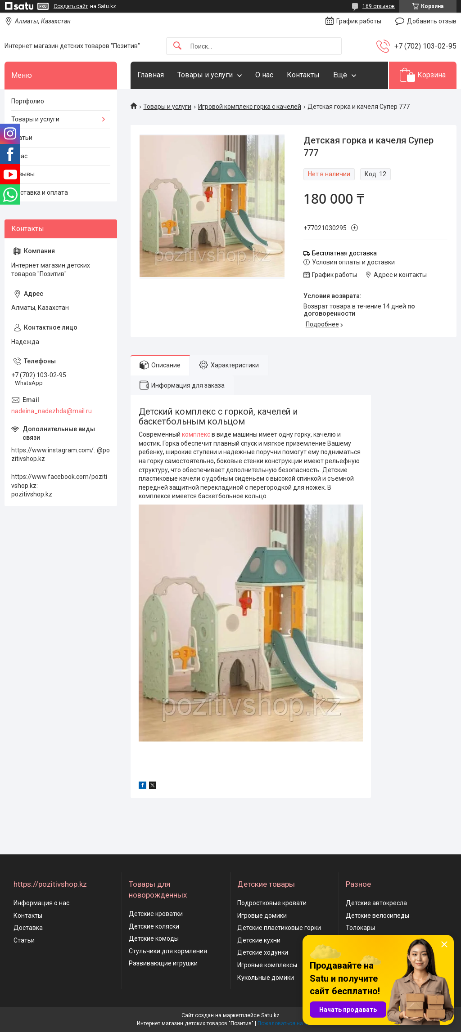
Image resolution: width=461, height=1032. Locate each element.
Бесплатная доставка (344, 253)
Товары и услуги (205, 75)
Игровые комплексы (267, 965)
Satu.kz (270, 1015)
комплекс (196, 434)
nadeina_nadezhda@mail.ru (51, 411)
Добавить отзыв (431, 21)
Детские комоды (154, 938)
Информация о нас (41, 903)
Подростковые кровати (272, 903)
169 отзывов (378, 6)
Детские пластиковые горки (279, 927)
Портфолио (27, 101)
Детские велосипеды (377, 915)
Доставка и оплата (39, 192)
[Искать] (177, 46)
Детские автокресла (376, 903)
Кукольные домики (265, 977)
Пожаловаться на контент (291, 1023)
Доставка (28, 927)
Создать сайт (71, 6)
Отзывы (23, 174)
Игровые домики (262, 915)
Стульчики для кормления (168, 951)
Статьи (21, 137)
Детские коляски (154, 926)
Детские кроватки (156, 913)
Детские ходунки (262, 952)
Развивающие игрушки (163, 963)
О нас (264, 75)
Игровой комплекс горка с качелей (249, 106)
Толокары (360, 927)
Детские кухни (258, 940)
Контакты (303, 75)
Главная (150, 75)
